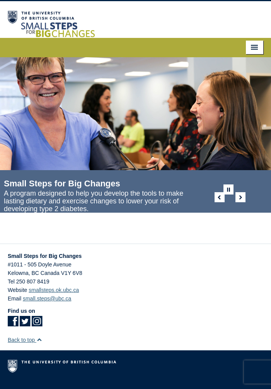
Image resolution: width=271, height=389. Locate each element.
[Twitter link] (25, 324)
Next (240, 197)
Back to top (25, 340)
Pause (228, 189)
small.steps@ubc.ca (47, 298)
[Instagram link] (37, 324)
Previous (220, 197)
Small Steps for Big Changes (62, 183)
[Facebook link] (13, 324)
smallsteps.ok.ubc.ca (54, 290)
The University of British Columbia (135, 367)
